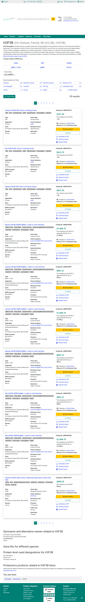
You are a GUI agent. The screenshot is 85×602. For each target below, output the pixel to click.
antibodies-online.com (9, 570)
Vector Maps (46, 36)
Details (68, 133)
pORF (32, 124)
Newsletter (6, 592)
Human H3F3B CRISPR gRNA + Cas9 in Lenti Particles (25, 267)
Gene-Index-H (17, 579)
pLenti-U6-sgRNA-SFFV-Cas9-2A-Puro (41, 241)
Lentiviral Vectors (28, 590)
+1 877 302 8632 (30, 2)
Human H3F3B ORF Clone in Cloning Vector (21, 110)
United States (70, 123)
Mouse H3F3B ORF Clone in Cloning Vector (21, 187)
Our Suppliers (27, 598)
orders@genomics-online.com (70, 20)
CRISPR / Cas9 (27, 592)
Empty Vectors (27, 594)
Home (6, 36)
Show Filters (9, 96)
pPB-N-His (33, 496)
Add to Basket (68, 129)
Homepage (8, 579)
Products (12, 36)
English (4, 2)
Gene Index (37, 36)
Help (4, 590)
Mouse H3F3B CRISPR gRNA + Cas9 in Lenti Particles (24, 225)
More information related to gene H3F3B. (15, 56)
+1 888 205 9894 (71, 600)
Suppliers (21, 36)
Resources (29, 36)
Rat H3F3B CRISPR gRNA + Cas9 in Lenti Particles (23, 393)
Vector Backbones (28, 596)
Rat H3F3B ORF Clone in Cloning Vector (19, 148)
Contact (39, 1)
